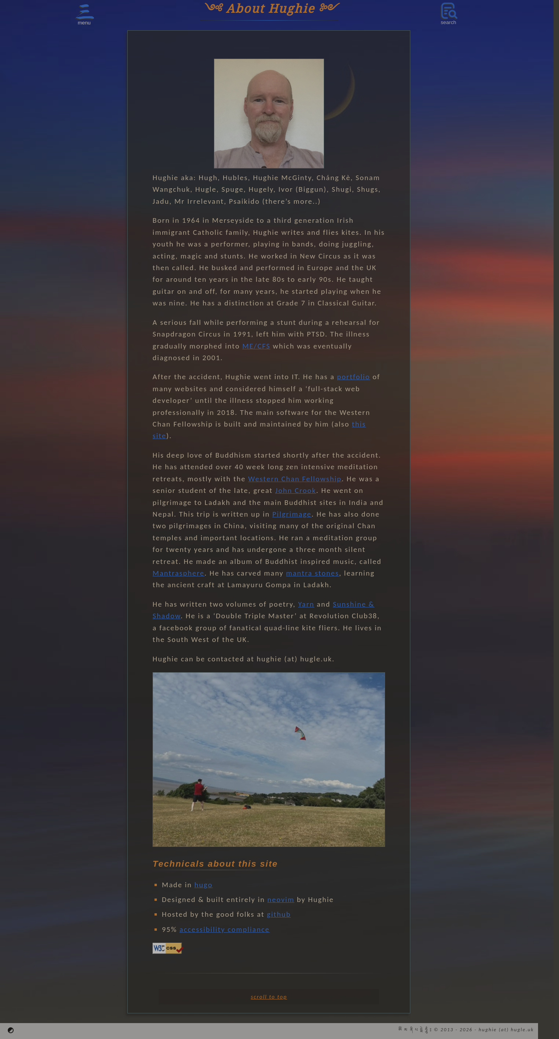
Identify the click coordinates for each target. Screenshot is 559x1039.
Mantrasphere (179, 573)
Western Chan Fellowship (295, 478)
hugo (203, 884)
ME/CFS (256, 346)
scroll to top (269, 996)
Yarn (306, 604)
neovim (281, 899)
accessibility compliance (224, 929)
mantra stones (312, 573)
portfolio (353, 376)
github (279, 914)
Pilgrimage (292, 514)
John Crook (295, 490)
